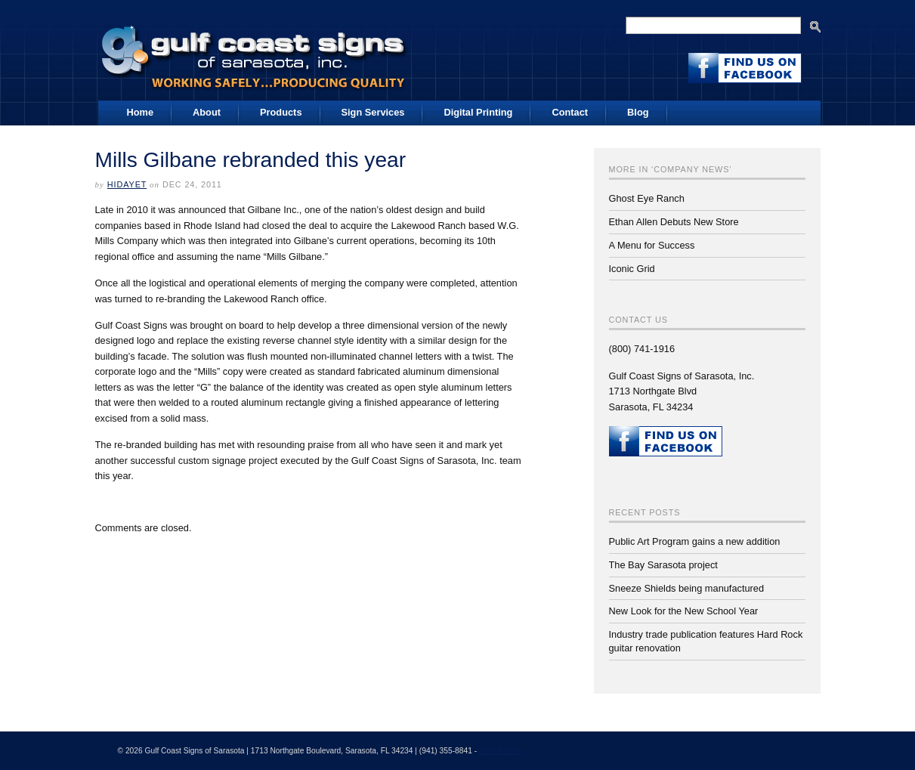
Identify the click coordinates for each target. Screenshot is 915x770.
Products (280, 112)
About (207, 112)
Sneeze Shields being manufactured (687, 588)
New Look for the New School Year (684, 611)
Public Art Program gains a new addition (695, 541)
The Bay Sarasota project (663, 565)
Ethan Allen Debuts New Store (674, 221)
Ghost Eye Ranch (647, 198)
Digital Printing (478, 112)
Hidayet (127, 184)
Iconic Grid (632, 268)
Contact (570, 112)
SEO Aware (499, 751)
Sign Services (373, 112)
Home (140, 112)
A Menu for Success (652, 245)
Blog (637, 112)
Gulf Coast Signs (255, 52)
